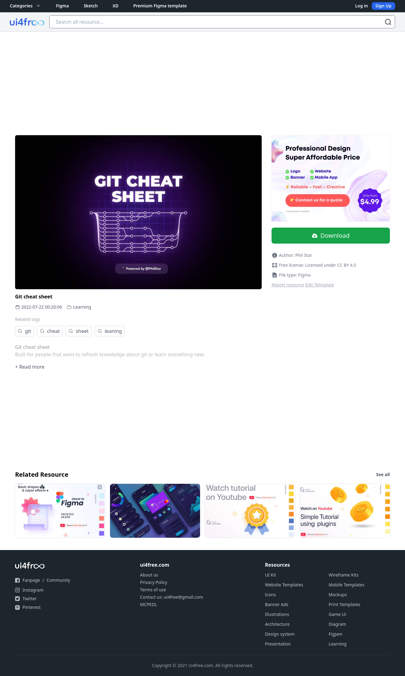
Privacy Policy (153, 582)
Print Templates (344, 604)
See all (383, 474)
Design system (280, 634)
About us (149, 575)
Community (58, 580)
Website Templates (284, 585)
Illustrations (277, 614)
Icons (270, 594)
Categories (25, 6)
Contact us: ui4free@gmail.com (171, 597)
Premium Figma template (160, 6)
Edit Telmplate (319, 285)
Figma (62, 6)
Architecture (277, 624)
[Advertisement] (202, 78)
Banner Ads (276, 604)
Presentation (278, 644)
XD (115, 6)
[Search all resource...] (222, 21)
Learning (82, 307)
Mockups (338, 594)
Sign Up (383, 6)
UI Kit (270, 575)
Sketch (91, 6)
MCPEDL (148, 604)
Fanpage (31, 580)
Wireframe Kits (343, 575)
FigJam (335, 634)
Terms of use (153, 590)
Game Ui (337, 614)
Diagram (337, 624)
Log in (361, 6)
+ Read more (29, 366)
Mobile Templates (346, 585)
